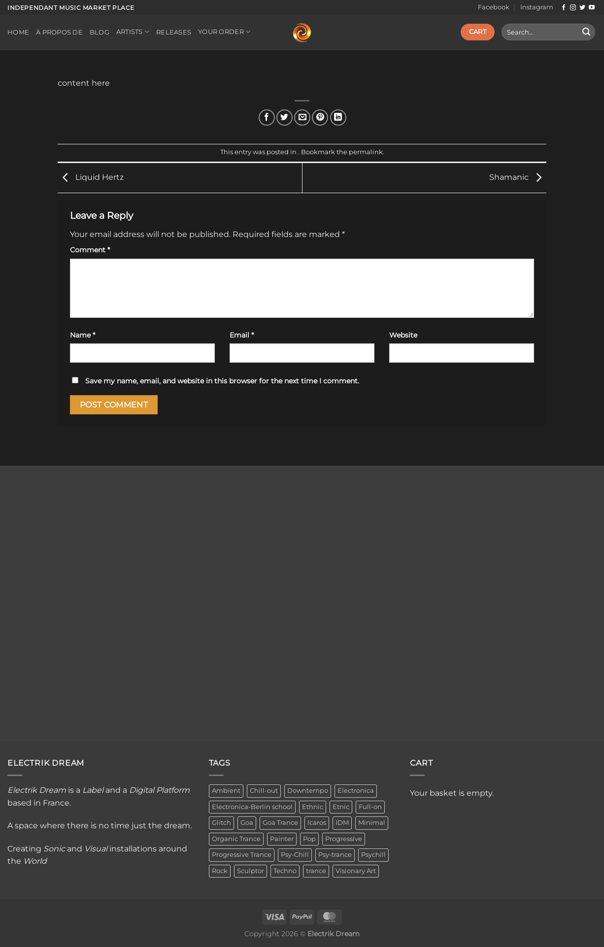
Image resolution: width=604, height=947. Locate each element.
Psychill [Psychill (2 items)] (373, 854)
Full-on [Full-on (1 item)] (370, 807)
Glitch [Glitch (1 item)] (221, 822)
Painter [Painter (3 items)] (282, 839)
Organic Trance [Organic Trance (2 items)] (236, 839)
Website (403, 335)
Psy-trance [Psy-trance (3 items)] (335, 854)
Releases (173, 32)
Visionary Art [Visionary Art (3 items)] (356, 871)
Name (82, 335)
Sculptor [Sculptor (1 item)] (250, 871)
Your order (224, 31)
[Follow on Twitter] (582, 7)
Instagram (536, 7)
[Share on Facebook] (267, 117)
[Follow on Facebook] (564, 7)
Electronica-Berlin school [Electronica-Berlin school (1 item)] (252, 807)
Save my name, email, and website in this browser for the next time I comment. (222, 380)
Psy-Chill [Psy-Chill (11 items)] (295, 854)
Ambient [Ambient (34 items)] (226, 790)
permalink (366, 152)
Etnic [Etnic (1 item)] (341, 807)
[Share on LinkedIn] (338, 117)
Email (242, 335)
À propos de (59, 32)
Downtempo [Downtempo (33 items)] (307, 790)
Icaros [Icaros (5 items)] (316, 822)
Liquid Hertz (91, 177)
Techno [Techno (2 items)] (285, 871)
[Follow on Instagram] (573, 7)
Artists (132, 31)
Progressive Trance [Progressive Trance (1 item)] (241, 854)
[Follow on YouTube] (592, 7)
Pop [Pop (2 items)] (309, 839)
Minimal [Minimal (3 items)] (371, 822)
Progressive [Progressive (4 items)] (343, 839)
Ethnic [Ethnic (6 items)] (312, 807)
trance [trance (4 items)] (316, 871)
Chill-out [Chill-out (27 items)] (264, 790)
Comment (90, 249)
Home (18, 32)
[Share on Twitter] (284, 117)
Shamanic (517, 177)
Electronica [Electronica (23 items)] (355, 790)
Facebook (493, 7)
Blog (99, 32)
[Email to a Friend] (302, 117)
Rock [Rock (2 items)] (220, 871)
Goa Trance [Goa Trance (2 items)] (280, 822)
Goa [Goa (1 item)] (246, 822)
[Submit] (586, 32)
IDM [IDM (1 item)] (342, 822)
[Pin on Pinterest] (320, 117)
